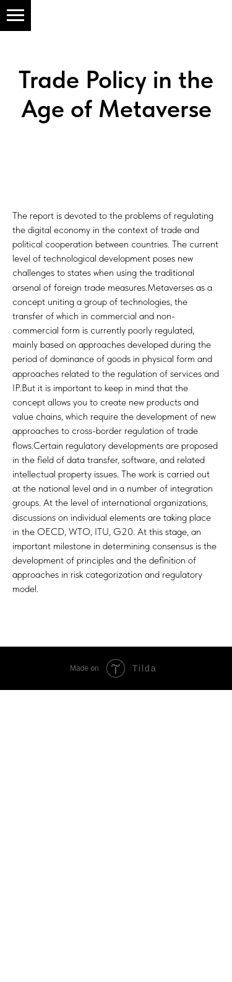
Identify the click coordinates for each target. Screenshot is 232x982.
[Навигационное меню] (15, 15)
